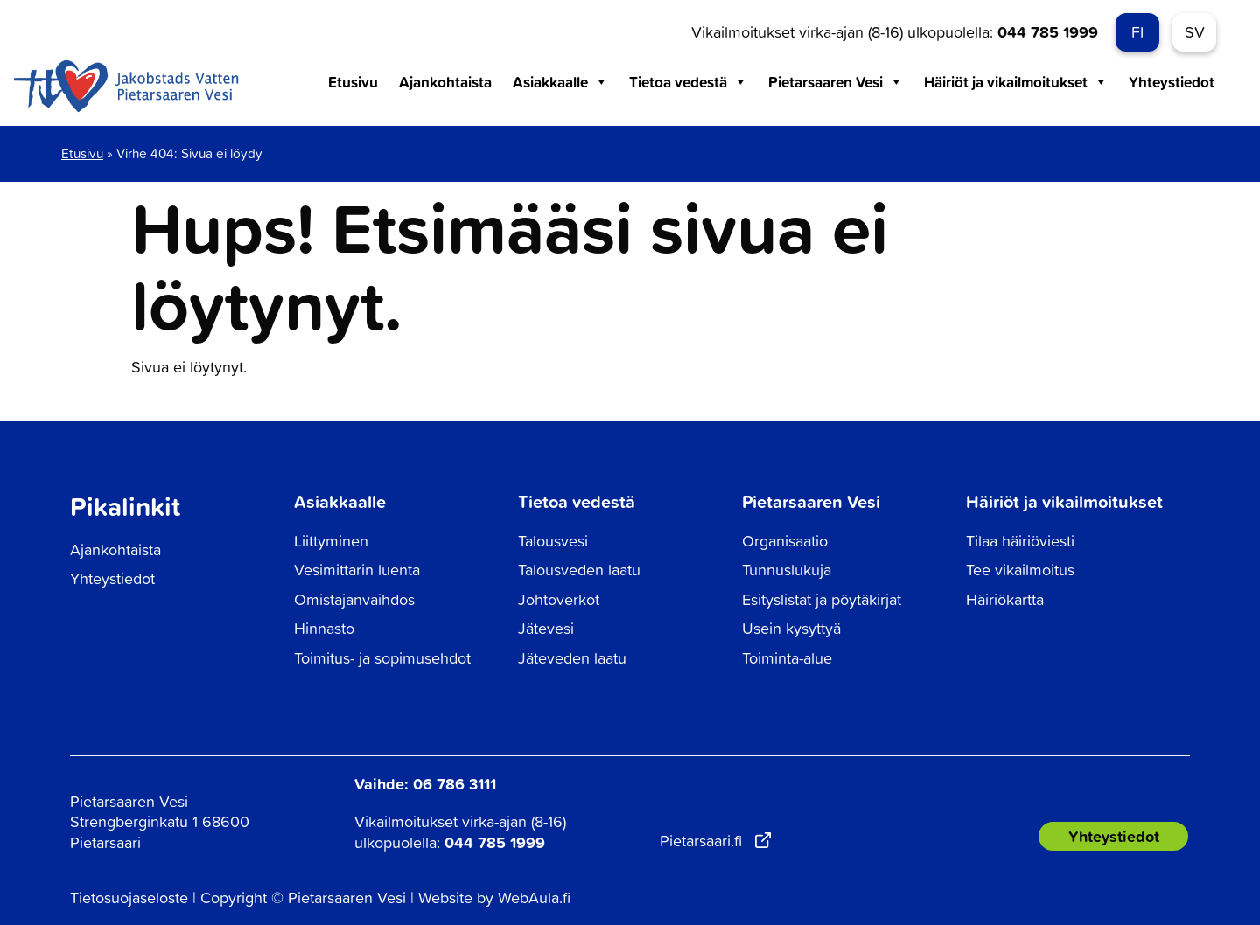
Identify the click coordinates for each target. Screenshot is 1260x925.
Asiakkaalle (560, 82)
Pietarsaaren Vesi (835, 82)
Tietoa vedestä (688, 82)
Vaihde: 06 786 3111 (425, 783)
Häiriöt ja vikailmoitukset (1016, 82)
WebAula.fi (534, 897)
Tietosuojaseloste (129, 897)
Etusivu (353, 82)
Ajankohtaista (445, 82)
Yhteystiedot (1171, 82)
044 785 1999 (1048, 31)
